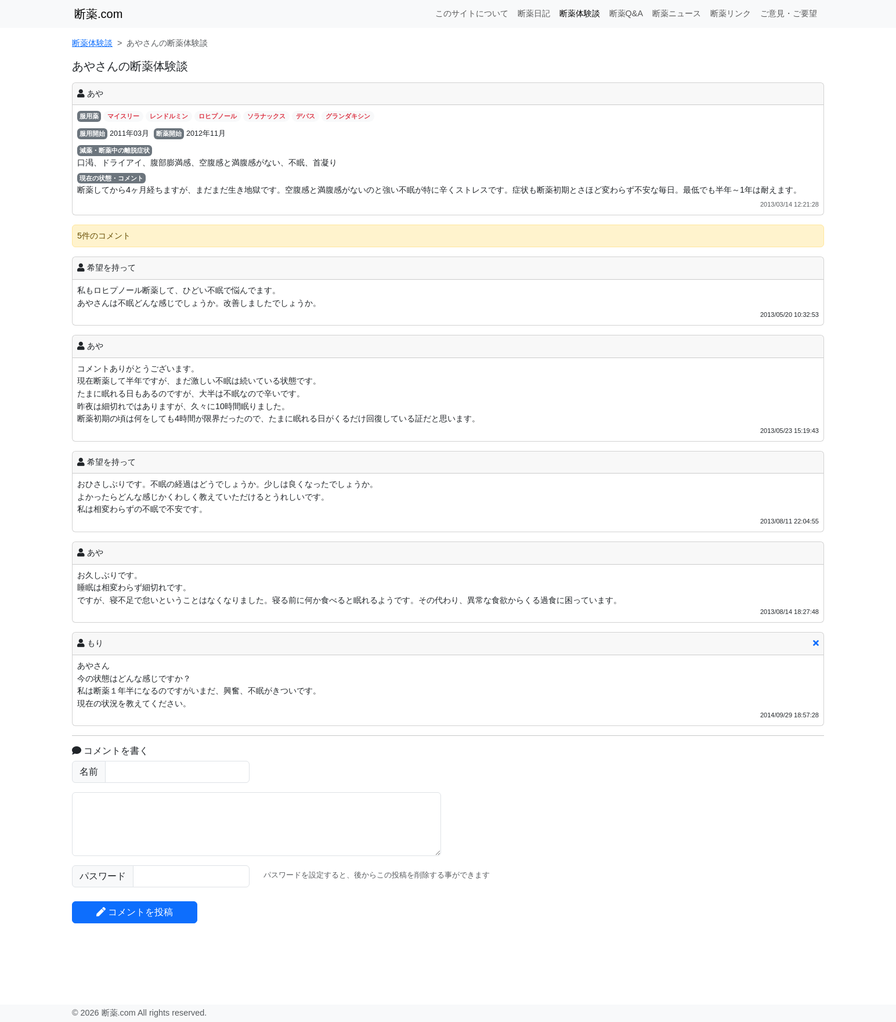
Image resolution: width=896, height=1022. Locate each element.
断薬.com (98, 14)
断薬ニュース (676, 13)
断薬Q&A (626, 13)
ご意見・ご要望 (788, 13)
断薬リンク (730, 13)
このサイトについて (471, 13)
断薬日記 (534, 13)
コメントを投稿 (134, 912)
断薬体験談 (579, 13)
